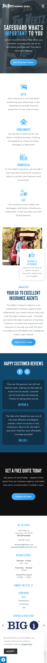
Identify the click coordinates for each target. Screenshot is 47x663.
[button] (3, 625)
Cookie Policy (26, 644)
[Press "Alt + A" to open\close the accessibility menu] (3, 659)
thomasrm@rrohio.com (24, 544)
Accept (10, 651)
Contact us (39, 330)
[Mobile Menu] (43, 6)
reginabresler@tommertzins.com (24, 547)
